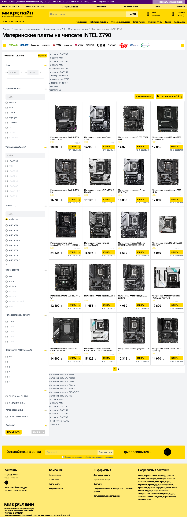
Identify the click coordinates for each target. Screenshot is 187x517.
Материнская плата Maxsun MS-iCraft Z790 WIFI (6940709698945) (98, 350)
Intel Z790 (13, 219)
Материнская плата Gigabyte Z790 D (99, 296)
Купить (72, 147)
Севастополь (163, 491)
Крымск (151, 488)
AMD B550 (13, 250)
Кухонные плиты (155, 22)
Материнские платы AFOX (61, 374)
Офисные (53, 86)
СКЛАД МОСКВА (17, 403)
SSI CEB (12, 296)
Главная (7, 29)
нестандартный (16, 301)
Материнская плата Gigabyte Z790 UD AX (166, 191)
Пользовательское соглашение (107, 496)
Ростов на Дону (144, 491)
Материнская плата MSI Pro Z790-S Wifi (65, 297)
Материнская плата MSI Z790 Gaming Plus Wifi (96, 244)
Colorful (12, 112)
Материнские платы (78, 29)
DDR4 (11, 341)
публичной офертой (61, 515)
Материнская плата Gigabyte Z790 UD (64, 191)
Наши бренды (101, 6)
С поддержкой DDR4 (58, 83)
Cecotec (12, 132)
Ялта (149, 500)
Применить (13, 432)
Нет (10, 356)
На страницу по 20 (171, 96)
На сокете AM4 (56, 58)
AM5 (11, 166)
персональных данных (104, 457)
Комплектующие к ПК (54, 29)
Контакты (181, 6)
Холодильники (139, 22)
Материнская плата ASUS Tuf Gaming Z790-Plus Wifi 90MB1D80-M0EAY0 (64, 244)
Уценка (168, 22)
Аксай (140, 476)
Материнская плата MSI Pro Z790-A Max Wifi (99, 191)
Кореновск (142, 485)
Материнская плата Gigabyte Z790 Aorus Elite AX (64, 138)
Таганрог (142, 497)
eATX (11, 306)
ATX (10, 276)
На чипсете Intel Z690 (59, 68)
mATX (11, 281)
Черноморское (169, 497)
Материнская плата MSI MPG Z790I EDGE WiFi (167, 244)
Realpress (13, 137)
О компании (54, 480)
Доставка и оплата (131, 6)
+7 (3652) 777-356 (11, 475)
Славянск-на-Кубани (159, 494)
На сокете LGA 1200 (58, 61)
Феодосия (158, 497)
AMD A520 (13, 230)
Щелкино (142, 500)
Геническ (142, 482)
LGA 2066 (13, 181)
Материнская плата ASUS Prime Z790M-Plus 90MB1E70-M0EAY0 (131, 244)
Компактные (55, 90)
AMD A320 (13, 225)
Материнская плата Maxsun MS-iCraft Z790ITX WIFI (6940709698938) (63, 350)
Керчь (167, 482)
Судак (171, 494)
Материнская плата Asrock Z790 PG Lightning (167, 350)
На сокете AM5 (56, 65)
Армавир (161, 476)
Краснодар (152, 485)
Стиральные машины (120, 22)
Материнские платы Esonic (62, 388)
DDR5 (11, 321)
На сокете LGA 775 (58, 406)
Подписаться (105, 452)
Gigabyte (13, 117)
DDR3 (11, 336)
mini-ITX (12, 286)
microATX (13, 291)
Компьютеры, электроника (27, 29)
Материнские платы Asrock (62, 377)
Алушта (147, 476)
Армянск (170, 476)
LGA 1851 (13, 176)
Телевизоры (81, 22)
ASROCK (13, 102)
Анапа (154, 476)
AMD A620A (14, 240)
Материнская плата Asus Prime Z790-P (97, 138)
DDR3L (12, 331)
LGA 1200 (13, 171)
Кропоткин (142, 488)
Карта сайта (54, 484)
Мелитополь (171, 488)
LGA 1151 (13, 196)
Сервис (157, 6)
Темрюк (150, 497)
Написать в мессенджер (170, 2)
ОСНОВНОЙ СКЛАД (18, 396)
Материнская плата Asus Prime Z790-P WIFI (131, 191)
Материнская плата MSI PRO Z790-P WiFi (133, 138)
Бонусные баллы (56, 489)
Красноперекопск (165, 485)
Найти (132, 14)
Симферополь (144, 494)
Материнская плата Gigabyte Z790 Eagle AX (132, 297)
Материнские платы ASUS (61, 381)
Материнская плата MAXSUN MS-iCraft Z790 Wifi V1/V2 (166, 297)
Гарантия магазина (18, 416)
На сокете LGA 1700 (58, 54)
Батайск (141, 479)
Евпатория (159, 482)
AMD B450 (13, 245)
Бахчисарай (151, 479)
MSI (10, 127)
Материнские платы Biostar (62, 385)
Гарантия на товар (102, 480)
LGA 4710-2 (14, 191)
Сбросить (42, 56)
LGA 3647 (13, 186)
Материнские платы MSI (60, 395)
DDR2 (11, 326)
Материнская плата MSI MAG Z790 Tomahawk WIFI (166, 138)
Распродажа (179, 22)
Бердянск (171, 479)
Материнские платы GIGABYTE (64, 392)
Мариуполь (160, 488)
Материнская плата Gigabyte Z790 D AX (133, 350)
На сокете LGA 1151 (58, 72)
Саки (154, 491)
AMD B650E (14, 260)
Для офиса (54, 424)
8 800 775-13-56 (11, 478)
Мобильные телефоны (98, 22)
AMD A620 (13, 235)
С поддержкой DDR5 (58, 75)
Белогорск (161, 479)
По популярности (143, 96)
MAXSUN (13, 122)
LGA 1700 (13, 161)
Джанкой (150, 482)
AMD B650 (13, 255)
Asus (11, 107)
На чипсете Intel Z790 (59, 79)
